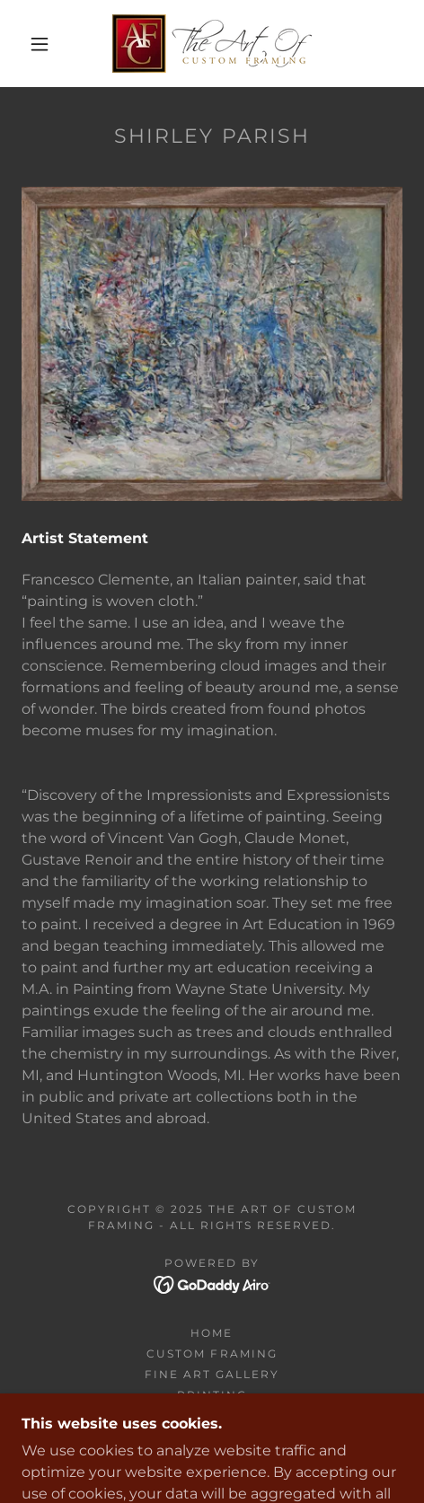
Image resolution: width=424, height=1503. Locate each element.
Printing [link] (212, 1395)
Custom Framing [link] (211, 1353)
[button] (40, 44)
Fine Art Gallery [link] (212, 1374)
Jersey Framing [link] (211, 1415)
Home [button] (211, 1333)
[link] (212, 43)
